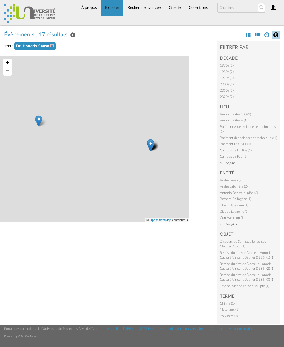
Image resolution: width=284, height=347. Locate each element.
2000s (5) (227, 84)
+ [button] (7, 63)
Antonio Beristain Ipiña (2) (239, 192)
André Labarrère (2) (234, 186)
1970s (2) (227, 65)
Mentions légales (241, 328)
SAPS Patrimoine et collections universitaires (171, 328)
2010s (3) (227, 90)
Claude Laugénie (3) (234, 211)
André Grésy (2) (231, 180)
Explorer (112, 8)
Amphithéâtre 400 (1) (235, 114)
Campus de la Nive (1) (236, 150)
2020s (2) (227, 96)
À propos (89, 8)
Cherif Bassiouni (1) (234, 205)
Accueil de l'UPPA (120, 328)
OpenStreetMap (160, 220)
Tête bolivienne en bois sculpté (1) (244, 286)
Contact (216, 328)
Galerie (175, 8)
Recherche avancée (144, 8)
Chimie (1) (227, 303)
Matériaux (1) (229, 309)
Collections (198, 8)
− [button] (7, 71)
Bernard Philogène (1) (235, 199)
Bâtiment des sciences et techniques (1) (248, 138)
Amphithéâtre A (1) (233, 120)
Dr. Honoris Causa (35, 46)
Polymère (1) (229, 316)
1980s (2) (227, 72)
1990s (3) (227, 78)
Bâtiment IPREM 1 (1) (235, 144)
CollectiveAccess (27, 336)
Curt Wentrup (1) (232, 217)
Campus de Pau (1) (233, 156)
